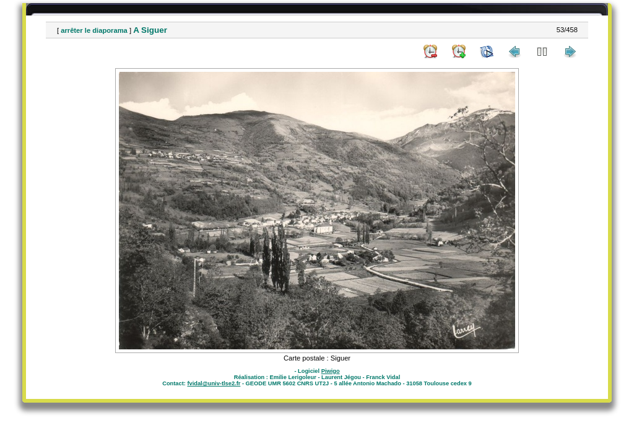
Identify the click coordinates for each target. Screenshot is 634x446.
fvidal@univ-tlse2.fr (213, 383)
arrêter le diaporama (94, 30)
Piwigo (330, 371)
